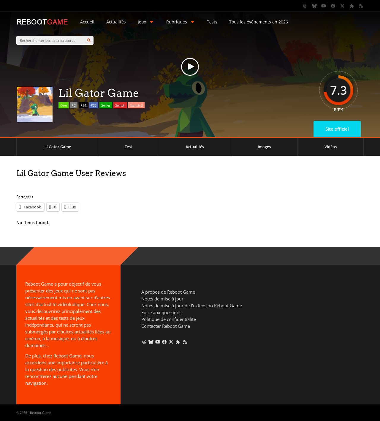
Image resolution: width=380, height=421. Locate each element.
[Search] (89, 40)
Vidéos (330, 146)
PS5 (93, 105)
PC (74, 105)
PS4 (83, 105)
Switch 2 (136, 105)
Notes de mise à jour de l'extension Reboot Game (191, 305)
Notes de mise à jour (162, 299)
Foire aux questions (161, 312)
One (63, 105)
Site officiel (337, 129)
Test (128, 146)
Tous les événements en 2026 (258, 22)
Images (264, 146)
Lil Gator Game (57, 146)
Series (105, 105)
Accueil (87, 22)
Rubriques (180, 22)
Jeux (146, 22)
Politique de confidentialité (168, 319)
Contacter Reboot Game (165, 326)
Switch (120, 105)
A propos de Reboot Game (168, 292)
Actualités (116, 22)
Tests (212, 22)
